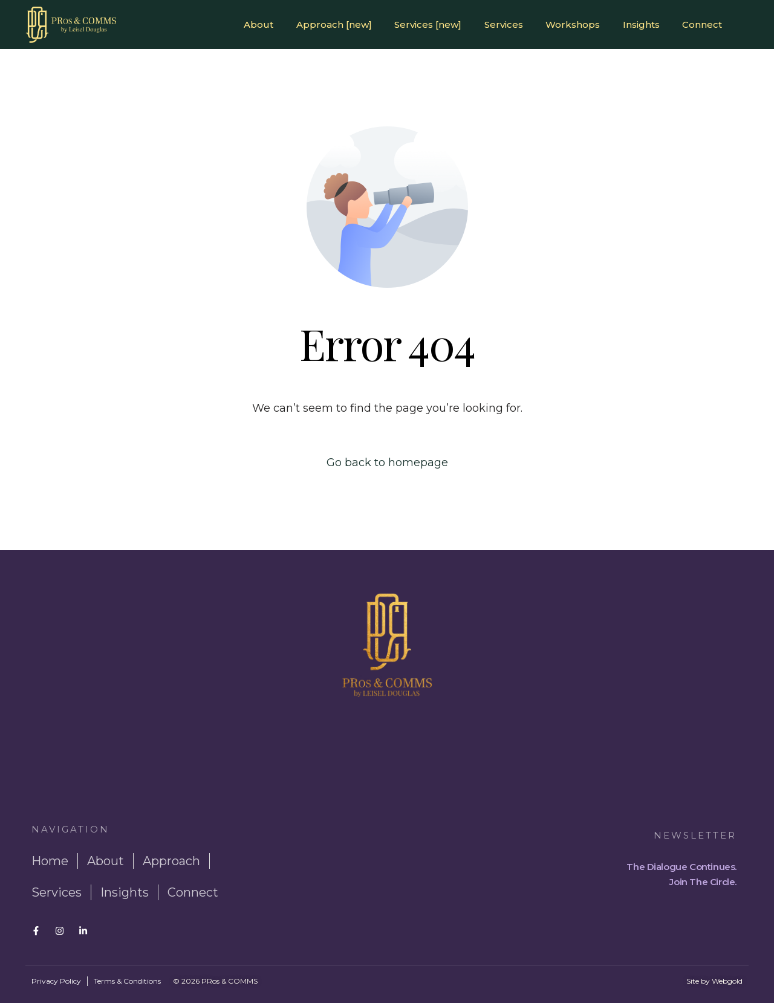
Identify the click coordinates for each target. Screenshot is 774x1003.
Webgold (727, 980)
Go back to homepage (387, 462)
